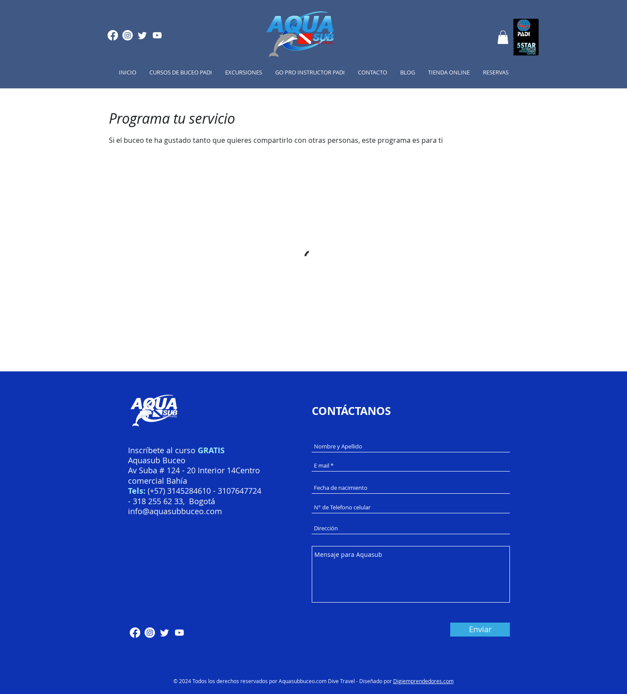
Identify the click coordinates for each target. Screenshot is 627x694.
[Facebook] (113, 35)
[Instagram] (127, 35)
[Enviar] (480, 630)
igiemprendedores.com (425, 680)
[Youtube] (157, 35)
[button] (503, 37)
